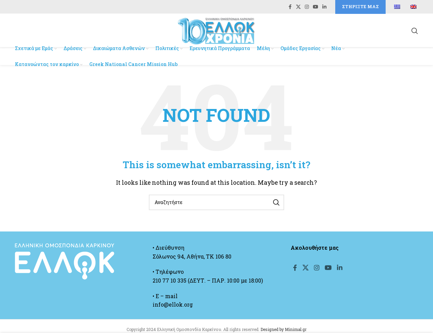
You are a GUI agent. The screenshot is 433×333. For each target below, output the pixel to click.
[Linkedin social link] (324, 7)
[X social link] (298, 7)
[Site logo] (216, 31)
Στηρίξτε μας (360, 7)
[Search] (414, 32)
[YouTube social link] (315, 7)
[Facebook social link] (290, 7)
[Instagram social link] (307, 7)
